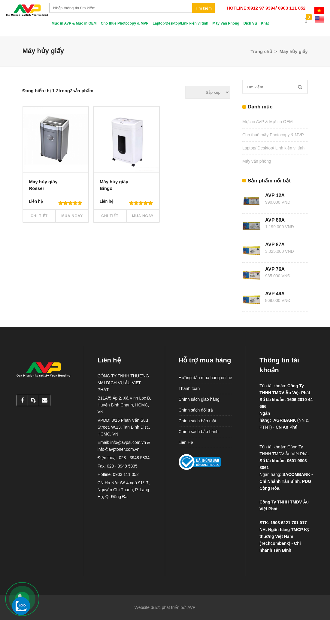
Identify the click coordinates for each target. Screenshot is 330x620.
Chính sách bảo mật (197, 420)
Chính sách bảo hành (199, 431)
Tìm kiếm (203, 8)
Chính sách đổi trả (196, 410)
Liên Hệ (186, 442)
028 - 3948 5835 (122, 466)
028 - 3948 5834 (134, 457)
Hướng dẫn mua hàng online (205, 377)
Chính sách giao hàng (199, 399)
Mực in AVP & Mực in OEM (267, 121)
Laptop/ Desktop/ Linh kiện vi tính (273, 148)
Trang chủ (261, 51)
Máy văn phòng (256, 161)
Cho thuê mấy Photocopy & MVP (273, 134)
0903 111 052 (126, 474)
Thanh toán (189, 388)
